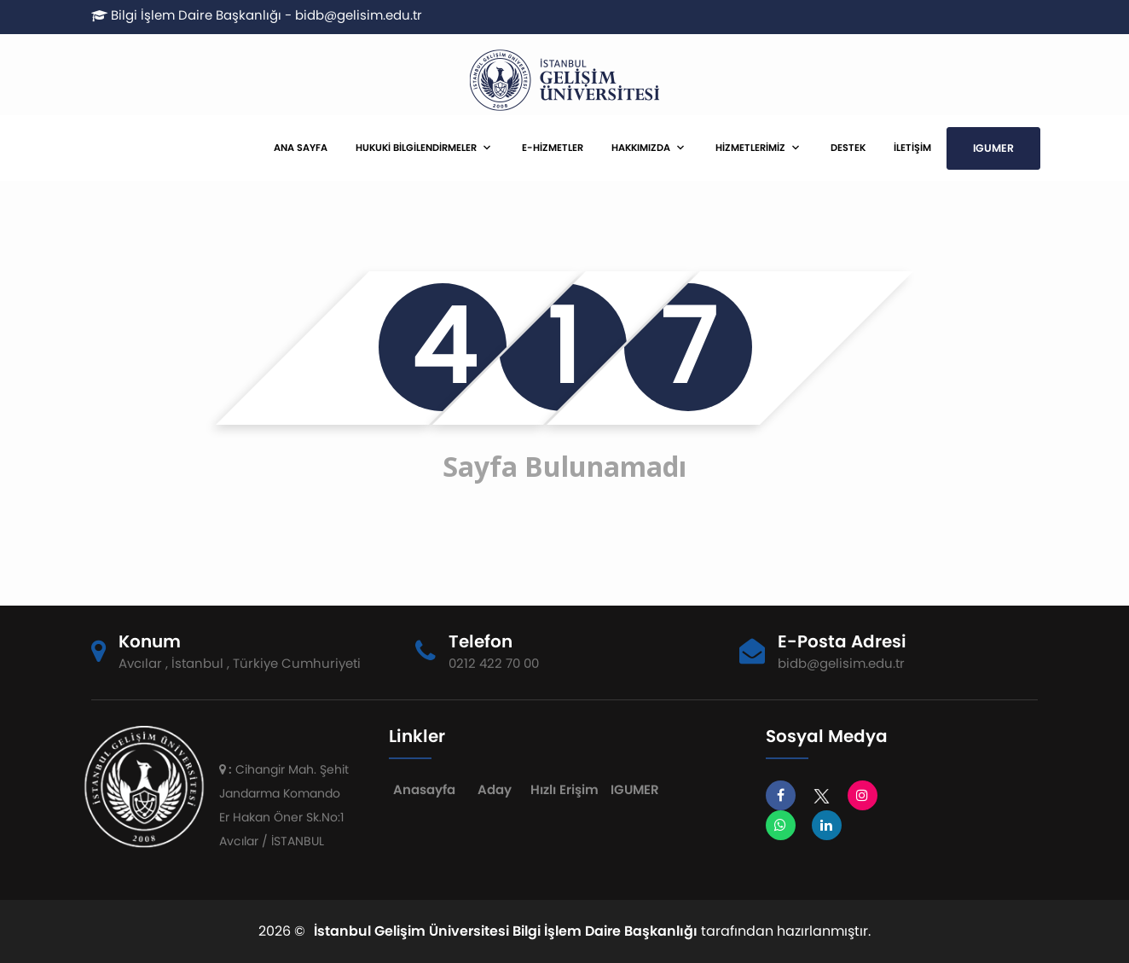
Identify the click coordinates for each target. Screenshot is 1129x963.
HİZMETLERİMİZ (750, 147)
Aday (495, 789)
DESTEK (848, 147)
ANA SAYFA (300, 147)
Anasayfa (424, 789)
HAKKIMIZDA (640, 147)
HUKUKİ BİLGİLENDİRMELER (416, 147)
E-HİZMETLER (552, 147)
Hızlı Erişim (564, 789)
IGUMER (993, 148)
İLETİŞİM (912, 147)
